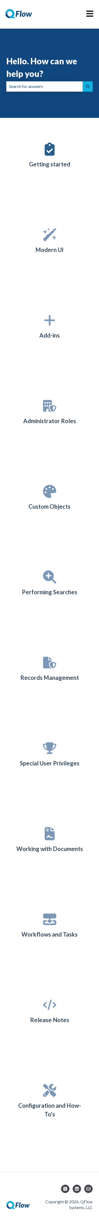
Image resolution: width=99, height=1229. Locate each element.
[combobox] (44, 86)
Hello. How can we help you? (41, 67)
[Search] (88, 86)
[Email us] (88, 1189)
